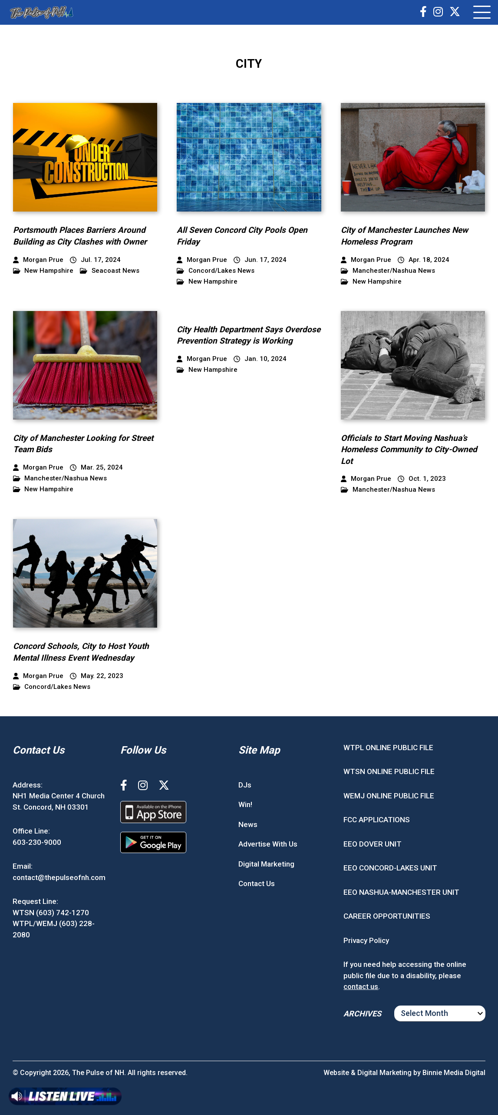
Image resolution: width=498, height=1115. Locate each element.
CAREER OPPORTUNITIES (386, 916)
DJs (244, 785)
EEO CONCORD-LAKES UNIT (390, 868)
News (247, 824)
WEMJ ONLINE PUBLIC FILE (388, 795)
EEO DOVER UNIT (372, 844)
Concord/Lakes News (215, 271)
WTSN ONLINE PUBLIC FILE (389, 771)
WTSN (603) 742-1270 (51, 912)
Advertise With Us (267, 844)
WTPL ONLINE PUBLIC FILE (388, 747)
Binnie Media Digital (453, 1073)
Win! (245, 804)
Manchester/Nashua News (388, 271)
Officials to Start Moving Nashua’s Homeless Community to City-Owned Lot (409, 449)
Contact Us (256, 883)
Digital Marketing (266, 864)
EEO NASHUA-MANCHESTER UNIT (401, 892)
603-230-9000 (37, 842)
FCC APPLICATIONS (376, 819)
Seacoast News (109, 271)
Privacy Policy (366, 940)
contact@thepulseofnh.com (59, 877)
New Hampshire (43, 271)
